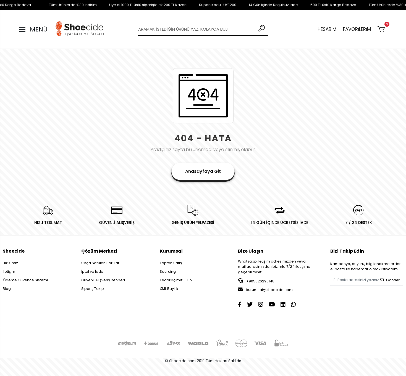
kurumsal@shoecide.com (265, 289)
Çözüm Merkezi (99, 251)
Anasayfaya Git (203, 171)
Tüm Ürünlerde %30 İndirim (61, 4)
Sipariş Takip (92, 288)
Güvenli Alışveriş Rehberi (103, 280)
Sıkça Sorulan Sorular (100, 263)
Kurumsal (171, 251)
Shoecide (14, 251)
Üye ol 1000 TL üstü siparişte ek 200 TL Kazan (136, 4)
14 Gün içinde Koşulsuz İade (262, 4)
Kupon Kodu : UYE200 (206, 4)
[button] (382, 29)
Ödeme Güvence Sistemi (25, 280)
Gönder (390, 280)
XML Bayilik (169, 288)
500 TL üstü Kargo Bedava (322, 4)
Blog (7, 288)
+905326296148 (256, 281)
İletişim (9, 271)
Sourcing (168, 271)
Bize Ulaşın (250, 251)
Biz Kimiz (10, 263)
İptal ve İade (92, 271)
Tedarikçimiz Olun (176, 280)
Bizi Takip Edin (347, 251)
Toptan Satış (171, 263)
